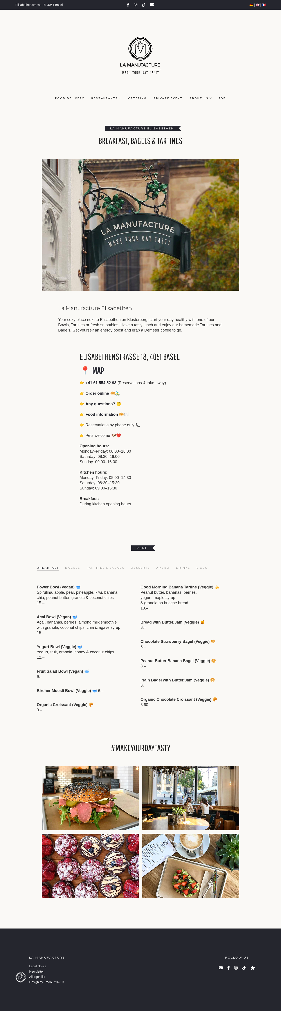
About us (199, 98)
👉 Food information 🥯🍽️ (104, 414)
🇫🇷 (264, 5)
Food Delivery (69, 98)
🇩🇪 (251, 5)
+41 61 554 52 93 (101, 383)
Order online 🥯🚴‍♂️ (103, 393)
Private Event (168, 98)
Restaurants (104, 98)
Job (222, 98)
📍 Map (92, 371)
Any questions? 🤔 (103, 404)
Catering (137, 98)
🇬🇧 (257, 5)
